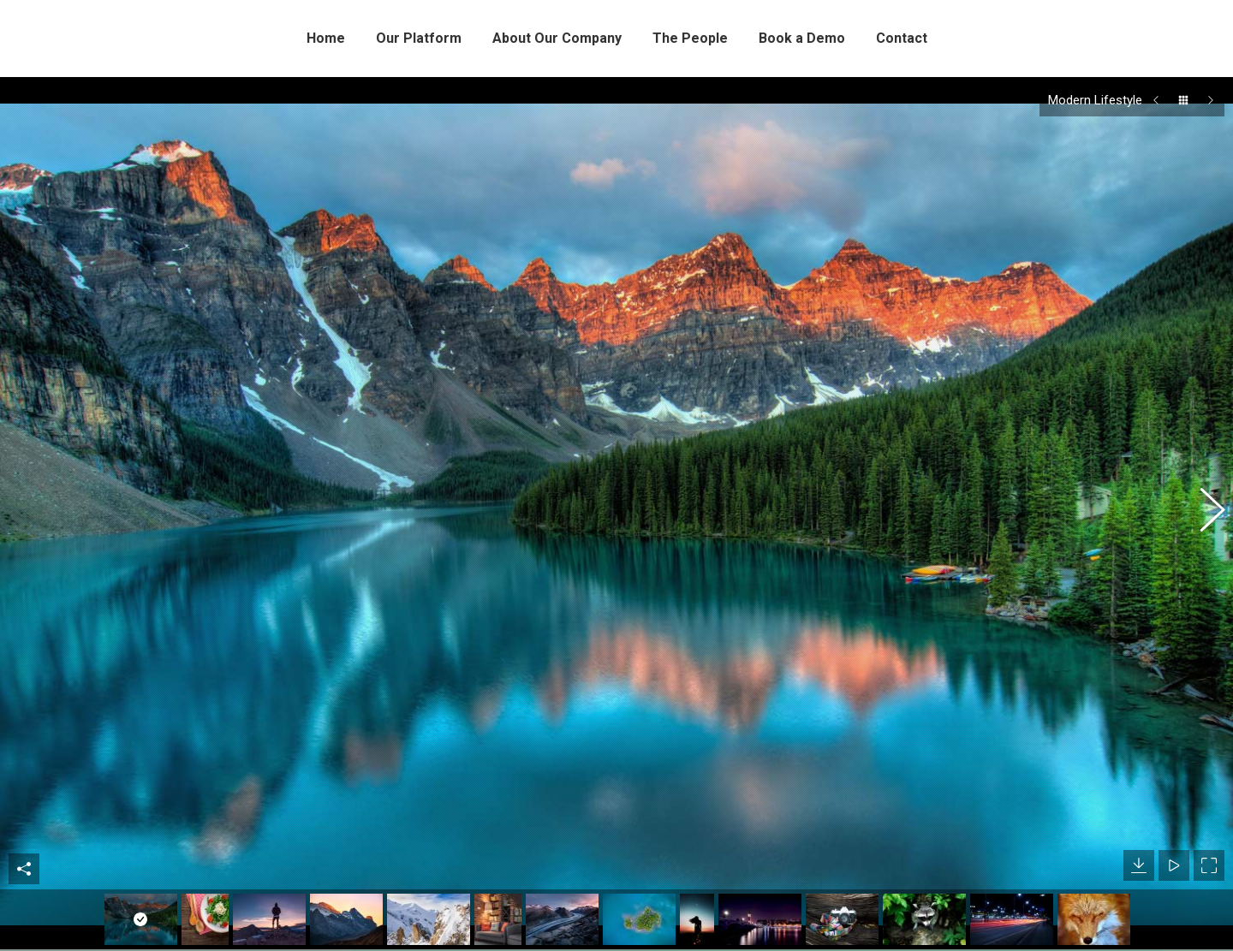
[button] (1203, 456)
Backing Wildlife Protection (953, 922)
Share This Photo (24, 755)
